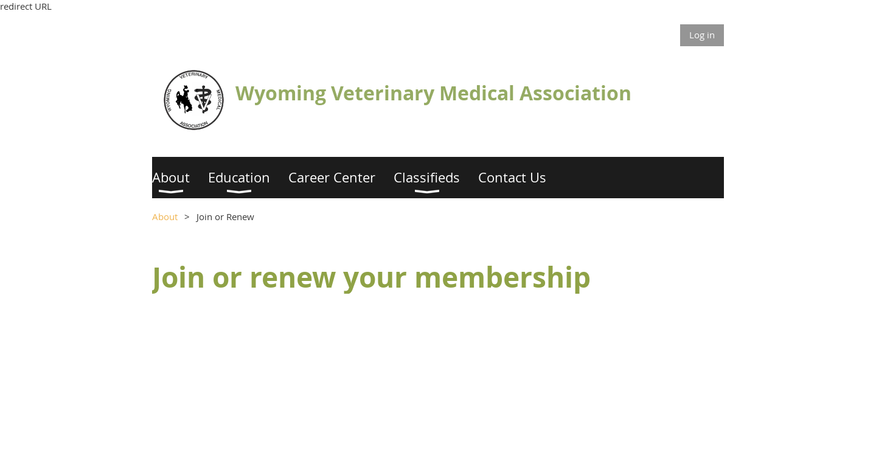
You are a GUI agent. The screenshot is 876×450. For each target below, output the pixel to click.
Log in (702, 35)
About (165, 216)
